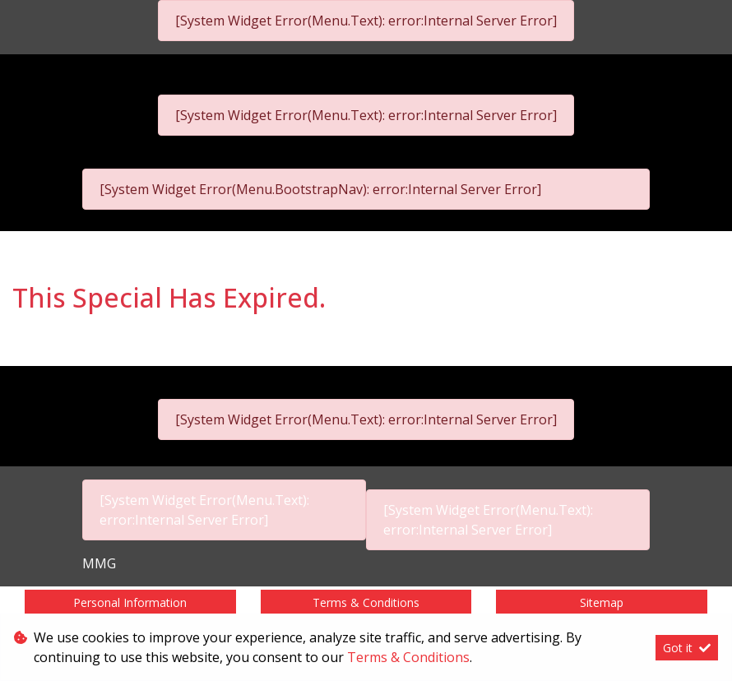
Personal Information (130, 602)
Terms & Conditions (366, 602)
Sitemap (601, 602)
